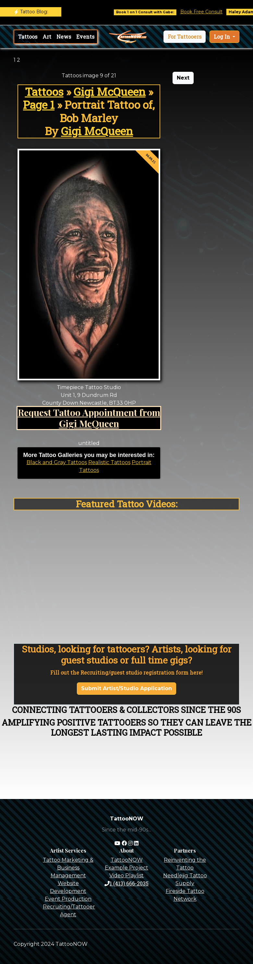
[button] (184, 37)
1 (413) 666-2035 (126, 883)
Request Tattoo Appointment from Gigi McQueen (89, 417)
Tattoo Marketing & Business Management (68, 868)
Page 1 (38, 104)
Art (46, 36)
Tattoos (27, 36)
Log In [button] (222, 36)
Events (85, 36)
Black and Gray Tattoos (57, 462)
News (63, 36)
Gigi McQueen (110, 91)
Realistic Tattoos (109, 462)
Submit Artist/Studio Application (126, 688)
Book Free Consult (206, 12)
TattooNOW (127, 860)
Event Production (68, 899)
